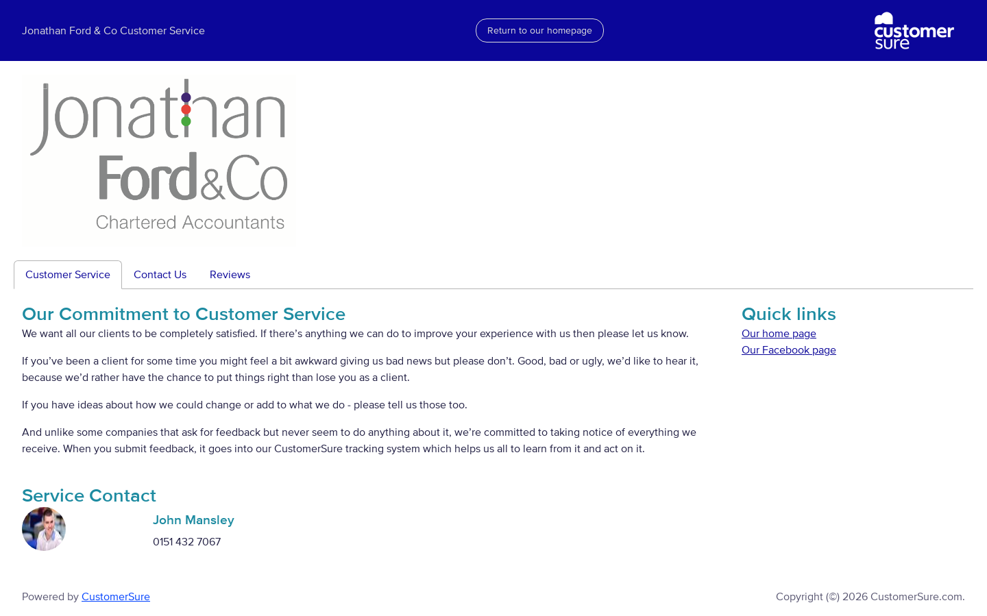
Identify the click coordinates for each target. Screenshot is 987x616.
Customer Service (67, 275)
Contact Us (160, 275)
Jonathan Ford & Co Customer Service (113, 31)
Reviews (230, 275)
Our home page (779, 334)
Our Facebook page (789, 350)
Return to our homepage (539, 30)
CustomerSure (116, 597)
